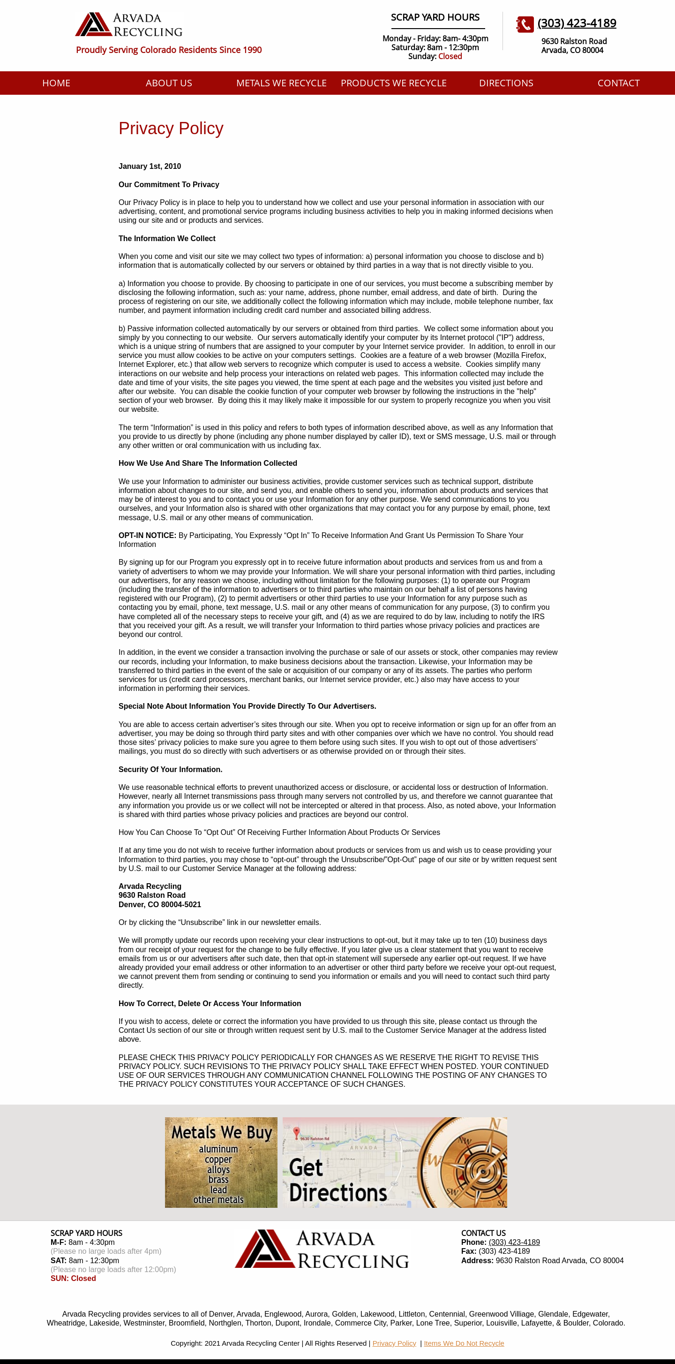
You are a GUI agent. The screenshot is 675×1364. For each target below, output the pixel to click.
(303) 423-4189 (514, 1242)
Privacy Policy (394, 1343)
